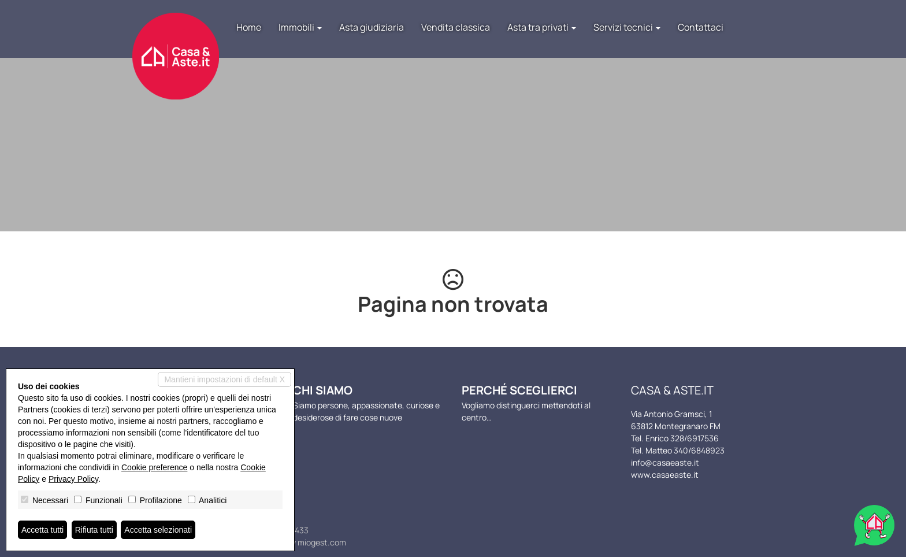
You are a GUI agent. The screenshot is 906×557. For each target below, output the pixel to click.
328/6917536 (694, 438)
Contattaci (700, 27)
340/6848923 (699, 450)
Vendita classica (455, 27)
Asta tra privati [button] (541, 27)
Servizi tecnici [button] (626, 27)
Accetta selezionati (158, 529)
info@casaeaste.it (665, 462)
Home (248, 27)
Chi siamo (322, 390)
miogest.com (322, 542)
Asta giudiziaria (371, 27)
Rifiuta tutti (94, 529)
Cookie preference (154, 467)
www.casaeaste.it (665, 474)
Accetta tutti (42, 529)
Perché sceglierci (519, 390)
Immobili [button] (300, 27)
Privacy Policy (73, 479)
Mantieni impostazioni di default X (224, 379)
